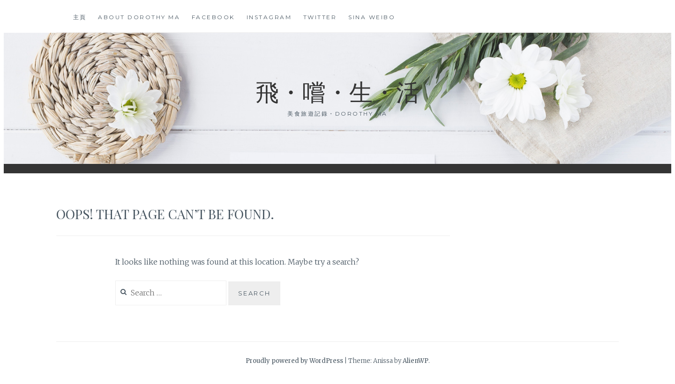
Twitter (320, 17)
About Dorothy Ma (139, 17)
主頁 (80, 17)
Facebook (213, 17)
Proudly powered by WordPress (294, 361)
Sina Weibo (371, 17)
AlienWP (415, 361)
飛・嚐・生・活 (337, 91)
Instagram (269, 17)
